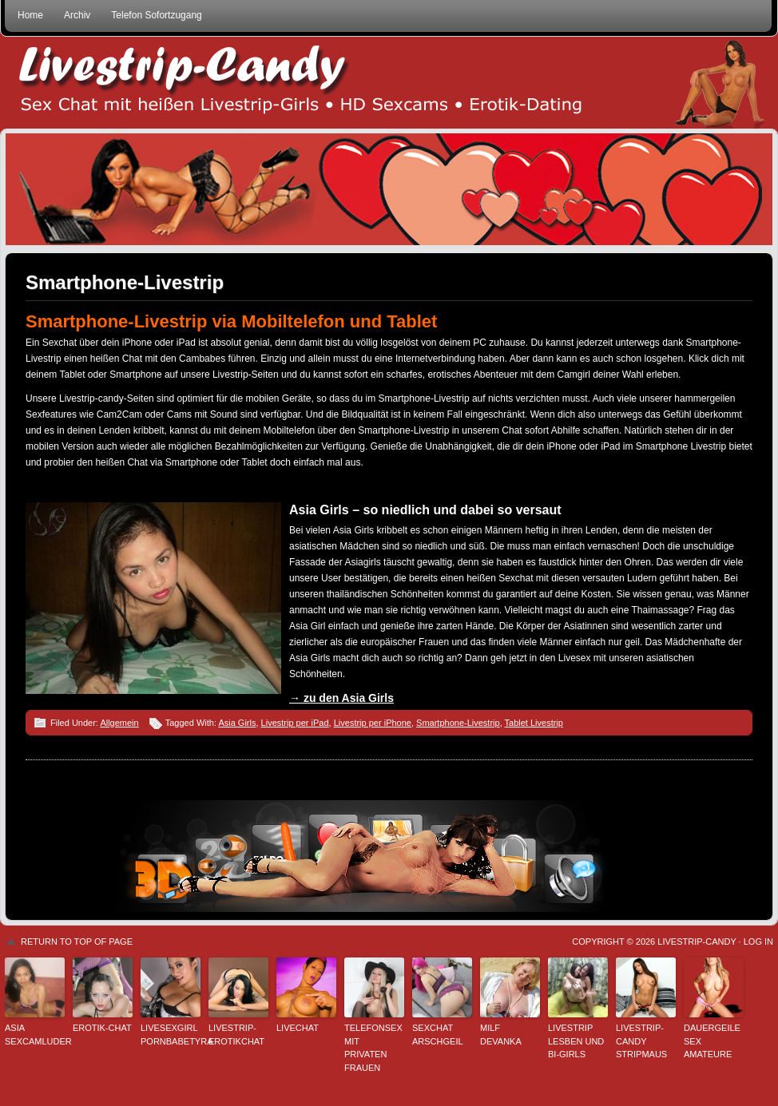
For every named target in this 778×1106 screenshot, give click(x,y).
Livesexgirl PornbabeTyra (170, 1034)
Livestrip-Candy (696, 941)
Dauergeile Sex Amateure (712, 1041)
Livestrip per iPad (295, 722)
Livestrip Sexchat (389, 83)
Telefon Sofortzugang (156, 15)
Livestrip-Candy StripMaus (641, 1041)
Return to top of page (77, 941)
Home (30, 15)
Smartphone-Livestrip (125, 282)
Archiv (77, 15)
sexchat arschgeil (437, 1034)
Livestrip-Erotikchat (236, 1034)
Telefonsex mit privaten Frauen (373, 1047)
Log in (758, 941)
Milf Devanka (501, 1034)
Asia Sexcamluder (35, 1034)
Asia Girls (237, 722)
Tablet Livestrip (534, 722)
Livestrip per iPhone (372, 722)
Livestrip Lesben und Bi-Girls (576, 1041)
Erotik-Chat (102, 1028)
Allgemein (119, 722)
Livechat (297, 1028)
